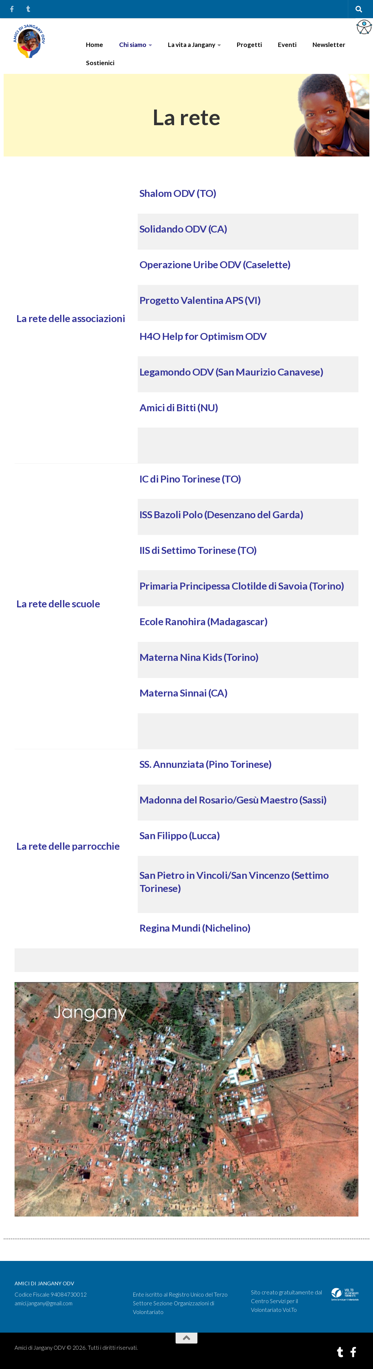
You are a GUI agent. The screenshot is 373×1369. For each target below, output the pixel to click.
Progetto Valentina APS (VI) (200, 300)
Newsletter (329, 44)
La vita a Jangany (191, 44)
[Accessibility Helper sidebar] (364, 27)
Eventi (287, 44)
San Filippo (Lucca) (180, 835)
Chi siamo (132, 44)
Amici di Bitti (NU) (179, 407)
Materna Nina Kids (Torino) (199, 657)
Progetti (249, 44)
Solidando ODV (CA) (183, 229)
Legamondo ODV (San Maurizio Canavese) (231, 372)
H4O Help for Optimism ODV (203, 336)
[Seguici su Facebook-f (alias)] (353, 1352)
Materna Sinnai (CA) (184, 693)
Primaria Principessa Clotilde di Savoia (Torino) (242, 586)
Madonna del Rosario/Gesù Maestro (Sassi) (233, 800)
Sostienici (100, 63)
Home (94, 44)
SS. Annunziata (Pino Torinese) (206, 764)
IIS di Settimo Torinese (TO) (198, 550)
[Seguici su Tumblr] (340, 1352)
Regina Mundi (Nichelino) (195, 928)
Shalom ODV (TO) (178, 193)
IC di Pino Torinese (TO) (190, 479)
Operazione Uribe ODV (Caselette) (215, 264)
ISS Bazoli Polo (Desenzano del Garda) (221, 514)
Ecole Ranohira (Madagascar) (204, 621)
